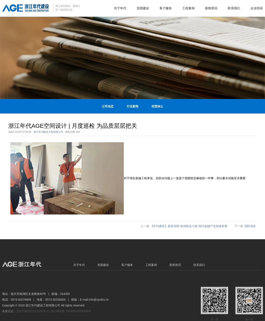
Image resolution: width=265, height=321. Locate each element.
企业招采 (257, 8)
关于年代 (120, 8)
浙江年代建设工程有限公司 (48, 131)
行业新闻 (132, 106)
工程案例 (188, 8)
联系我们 (234, 8)
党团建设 (143, 8)
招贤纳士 (157, 106)
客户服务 (165, 8)
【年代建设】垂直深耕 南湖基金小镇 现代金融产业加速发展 (188, 226)
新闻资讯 (211, 8)
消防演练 (250, 226)
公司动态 (107, 106)
